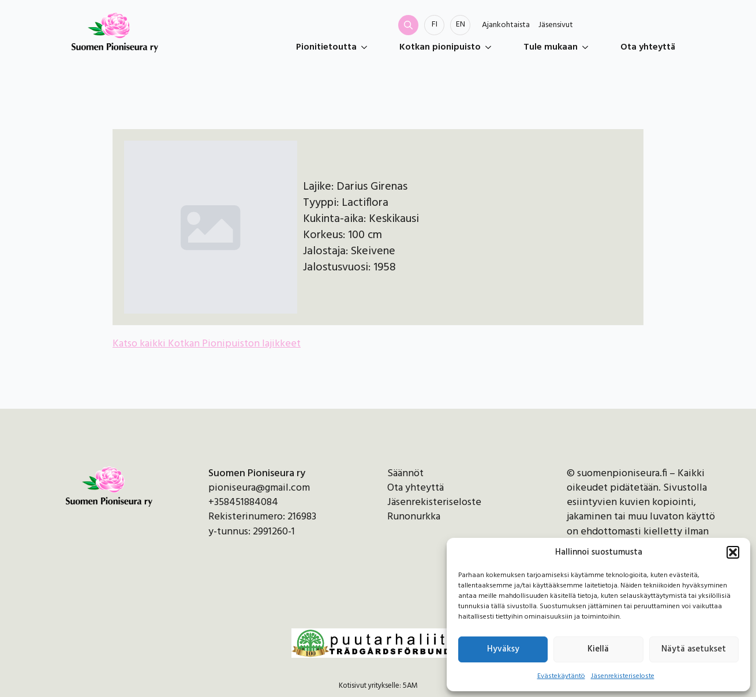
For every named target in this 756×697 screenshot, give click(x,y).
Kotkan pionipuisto (440, 47)
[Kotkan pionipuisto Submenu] (490, 47)
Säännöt (405, 473)
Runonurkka (413, 517)
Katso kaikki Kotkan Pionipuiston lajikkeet (207, 344)
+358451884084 (243, 502)
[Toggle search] (408, 25)
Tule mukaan (550, 47)
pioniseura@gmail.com (259, 488)
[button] (733, 552)
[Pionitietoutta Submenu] (366, 47)
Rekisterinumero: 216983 (262, 517)
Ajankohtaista (506, 25)
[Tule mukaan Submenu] (587, 47)
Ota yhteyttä (647, 47)
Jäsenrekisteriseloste (622, 676)
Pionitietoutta (326, 47)
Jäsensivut (555, 25)
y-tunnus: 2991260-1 (251, 532)
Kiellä (598, 649)
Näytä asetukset (693, 649)
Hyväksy (503, 649)
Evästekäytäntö (561, 676)
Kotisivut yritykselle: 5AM (378, 686)
